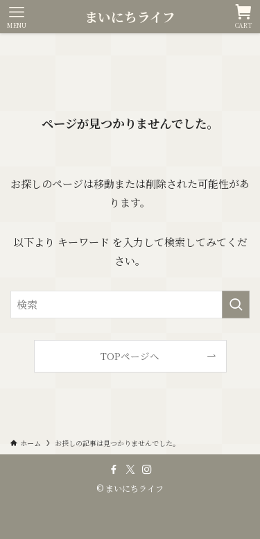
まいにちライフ (130, 17)
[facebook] (113, 469)
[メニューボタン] (16, 16)
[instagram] (147, 469)
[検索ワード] (130, 304)
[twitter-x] (130, 469)
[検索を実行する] (236, 304)
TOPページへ (130, 356)
